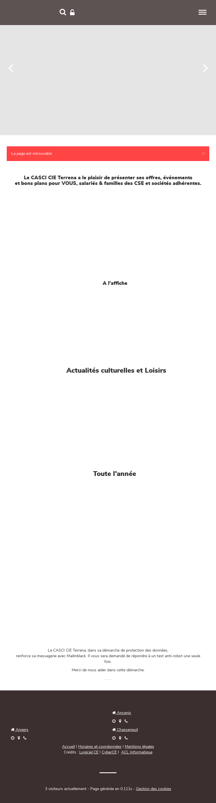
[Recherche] (63, 12)
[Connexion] (72, 12)
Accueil (68, 747)
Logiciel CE (88, 752)
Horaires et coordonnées (100, 747)
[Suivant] (205, 68)
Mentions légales (139, 747)
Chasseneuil (125, 730)
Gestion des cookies (153, 789)
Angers (21, 730)
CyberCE (109, 752)
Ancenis (121, 713)
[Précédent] (11, 68)
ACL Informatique (136, 752)
